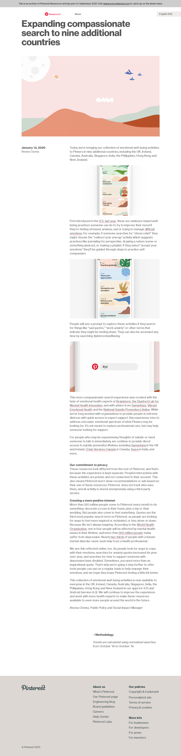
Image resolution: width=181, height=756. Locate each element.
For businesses (139, 721)
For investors (137, 735)
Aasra (135, 448)
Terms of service (140, 701)
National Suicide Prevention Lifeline (127, 409)
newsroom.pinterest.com (116, 3)
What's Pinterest (103, 690)
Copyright (135, 690)
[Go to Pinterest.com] (33, 686)
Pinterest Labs (102, 719)
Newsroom (31, 11)
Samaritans (139, 405)
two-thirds (117, 536)
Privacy (133, 706)
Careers (98, 710)
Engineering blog (104, 700)
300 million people (131, 532)
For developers (139, 726)
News (54, 10)
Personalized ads (140, 696)
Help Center (101, 715)
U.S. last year (107, 221)
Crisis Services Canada (101, 448)
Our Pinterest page (105, 695)
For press (135, 731)
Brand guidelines (104, 705)
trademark (152, 690)
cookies (147, 706)
